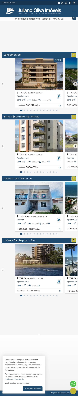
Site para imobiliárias (57, 393)
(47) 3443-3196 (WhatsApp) (35, 343)
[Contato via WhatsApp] (73, 384)
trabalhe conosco (31, 353)
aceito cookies (32, 389)
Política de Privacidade (14, 379)
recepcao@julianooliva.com (36, 348)
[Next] (59, 74)
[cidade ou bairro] (34, 39)
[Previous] (18, 74)
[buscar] (55, 39)
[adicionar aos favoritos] (60, 106)
